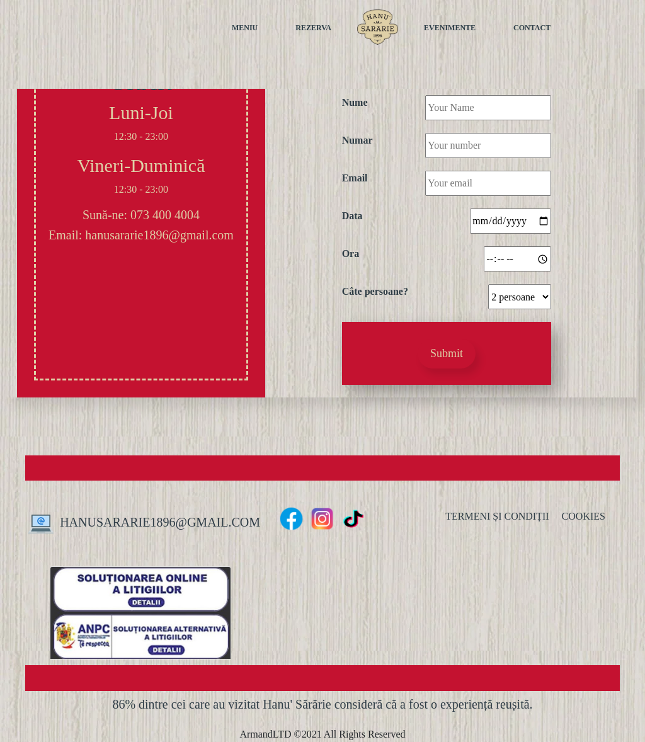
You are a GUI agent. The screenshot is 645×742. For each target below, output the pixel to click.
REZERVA (313, 27)
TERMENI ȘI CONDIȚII (497, 516)
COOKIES (583, 516)
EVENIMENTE (450, 27)
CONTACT (532, 27)
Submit (446, 353)
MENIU (245, 27)
